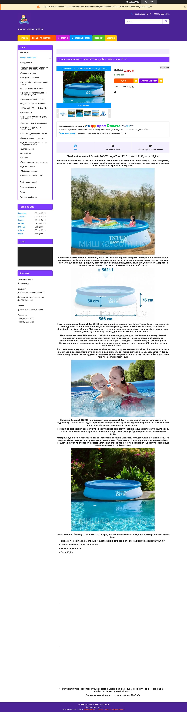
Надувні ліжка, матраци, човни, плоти (34, 83)
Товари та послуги (41, 38)
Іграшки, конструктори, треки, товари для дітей (33, 94)
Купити (124, 81)
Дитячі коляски (27, 149)
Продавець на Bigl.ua (93, 707)
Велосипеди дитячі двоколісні (34, 123)
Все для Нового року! (30, 78)
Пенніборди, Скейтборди (31, 175)
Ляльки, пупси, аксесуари (32, 88)
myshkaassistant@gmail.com (32, 297)
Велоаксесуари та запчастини (34, 162)
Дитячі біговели (28, 167)
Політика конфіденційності (115, 709)
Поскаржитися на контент (93, 709)
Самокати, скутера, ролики (32, 138)
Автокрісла (26, 153)
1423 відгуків (134, 2)
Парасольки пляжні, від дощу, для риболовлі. (34, 118)
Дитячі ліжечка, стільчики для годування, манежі (34, 144)
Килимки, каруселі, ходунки (33, 99)
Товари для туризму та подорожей (31, 128)
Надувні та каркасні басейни (33, 103)
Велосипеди (26, 112)
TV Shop (24, 158)
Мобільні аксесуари (29, 171)
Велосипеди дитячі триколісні (34, 134)
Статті (22, 192)
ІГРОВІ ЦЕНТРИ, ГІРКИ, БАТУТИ (34, 108)
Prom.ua (106, 705)
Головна (23, 38)
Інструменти (26, 63)
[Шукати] (165, 21)
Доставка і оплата (81, 38)
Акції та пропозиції (28, 182)
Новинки (98, 38)
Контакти (63, 38)
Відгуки (111, 38)
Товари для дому (28, 73)
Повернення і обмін (28, 197)
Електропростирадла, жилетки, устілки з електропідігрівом (34, 68)
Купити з (149, 81)
